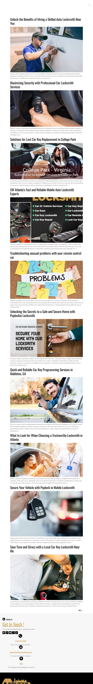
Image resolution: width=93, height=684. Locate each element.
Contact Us (9, 620)
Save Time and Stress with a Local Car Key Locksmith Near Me (45, 549)
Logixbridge (74, 680)
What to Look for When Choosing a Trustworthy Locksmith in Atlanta (46, 437)
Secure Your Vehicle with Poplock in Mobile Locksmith (42, 488)
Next (81, 611)
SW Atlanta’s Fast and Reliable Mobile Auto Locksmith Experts (42, 192)
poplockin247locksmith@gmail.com (63, 627)
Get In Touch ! (13, 624)
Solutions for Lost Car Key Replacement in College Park (43, 139)
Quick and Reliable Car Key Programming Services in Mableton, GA (41, 372)
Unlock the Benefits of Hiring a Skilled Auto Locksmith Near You (45, 21)
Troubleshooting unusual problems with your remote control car (45, 255)
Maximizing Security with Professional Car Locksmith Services (41, 85)
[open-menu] (89, 5)
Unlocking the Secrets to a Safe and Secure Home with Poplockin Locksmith (42, 314)
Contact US (69, 669)
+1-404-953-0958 (41, 627)
